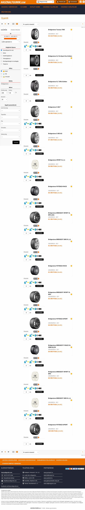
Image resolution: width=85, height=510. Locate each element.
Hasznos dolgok (61, 460)
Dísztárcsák (6, 12)
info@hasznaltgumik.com (10, 480)
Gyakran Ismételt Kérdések (11, 463)
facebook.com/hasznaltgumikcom (9, 486)
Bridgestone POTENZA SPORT (58, 319)
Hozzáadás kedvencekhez (27, 460)
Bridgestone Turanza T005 (56, 29)
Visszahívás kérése (9, 478)
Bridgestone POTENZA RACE (57, 186)
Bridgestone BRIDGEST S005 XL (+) (59, 239)
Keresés (16, 142)
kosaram (74, 1)
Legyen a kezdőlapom (9, 460)
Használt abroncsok (9, 7)
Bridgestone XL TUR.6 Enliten (57, 81)
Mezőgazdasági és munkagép (10, 61)
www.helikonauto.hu (49, 475)
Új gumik (23, 7)
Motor (4, 53)
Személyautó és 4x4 (8, 50)
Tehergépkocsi (6, 58)
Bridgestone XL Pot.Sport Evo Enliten (60, 56)
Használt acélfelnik (69, 7)
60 (8, 23)
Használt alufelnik (50, 7)
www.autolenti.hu (48, 478)
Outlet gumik (35, 7)
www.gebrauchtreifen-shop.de (51, 480)
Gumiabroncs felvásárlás (46, 460)
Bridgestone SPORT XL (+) (56, 160)
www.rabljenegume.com (50, 483)
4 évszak (5, 77)
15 (2, 23)
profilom (62, 1)
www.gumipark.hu (48, 472)
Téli (4, 74)
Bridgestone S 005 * (54, 107)
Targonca (5, 64)
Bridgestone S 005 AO (55, 133)
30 (5, 23)
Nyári (4, 71)
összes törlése (15, 29)
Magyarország (42, 2)
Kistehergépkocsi (7, 55)
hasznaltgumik (13, 2)
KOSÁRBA (39, 49)
